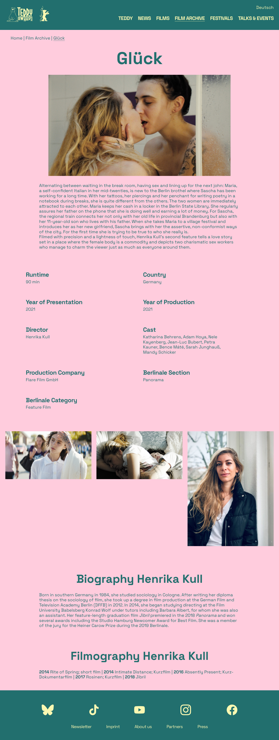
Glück (59, 38)
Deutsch (265, 7)
